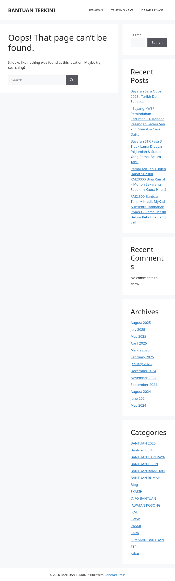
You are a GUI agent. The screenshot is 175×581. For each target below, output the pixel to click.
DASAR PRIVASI (152, 10)
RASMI (136, 526)
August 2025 (141, 322)
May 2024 (138, 405)
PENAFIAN (95, 10)
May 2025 (138, 336)
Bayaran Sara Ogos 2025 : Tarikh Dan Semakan (146, 96)
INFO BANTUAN (143, 498)
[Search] (72, 80)
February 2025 (142, 357)
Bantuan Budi (142, 450)
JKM (134, 512)
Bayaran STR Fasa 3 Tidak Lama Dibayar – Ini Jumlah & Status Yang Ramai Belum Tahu (148, 151)
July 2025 (138, 329)
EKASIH (137, 491)
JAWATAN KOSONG (145, 505)
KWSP (135, 519)
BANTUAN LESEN (144, 464)
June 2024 (139, 398)
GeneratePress (114, 575)
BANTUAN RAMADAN (148, 470)
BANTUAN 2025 (143, 443)
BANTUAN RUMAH (145, 477)
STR (133, 546)
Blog (134, 484)
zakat (135, 553)
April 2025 (139, 343)
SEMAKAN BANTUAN (147, 539)
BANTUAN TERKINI (31, 10)
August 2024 (141, 391)
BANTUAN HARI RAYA (148, 457)
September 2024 (144, 384)
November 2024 (143, 377)
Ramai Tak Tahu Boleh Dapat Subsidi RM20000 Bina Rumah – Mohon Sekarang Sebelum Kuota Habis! (148, 179)
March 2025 (140, 350)
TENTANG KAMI (122, 10)
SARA (135, 533)
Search (136, 35)
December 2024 (143, 370)
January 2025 (141, 364)
